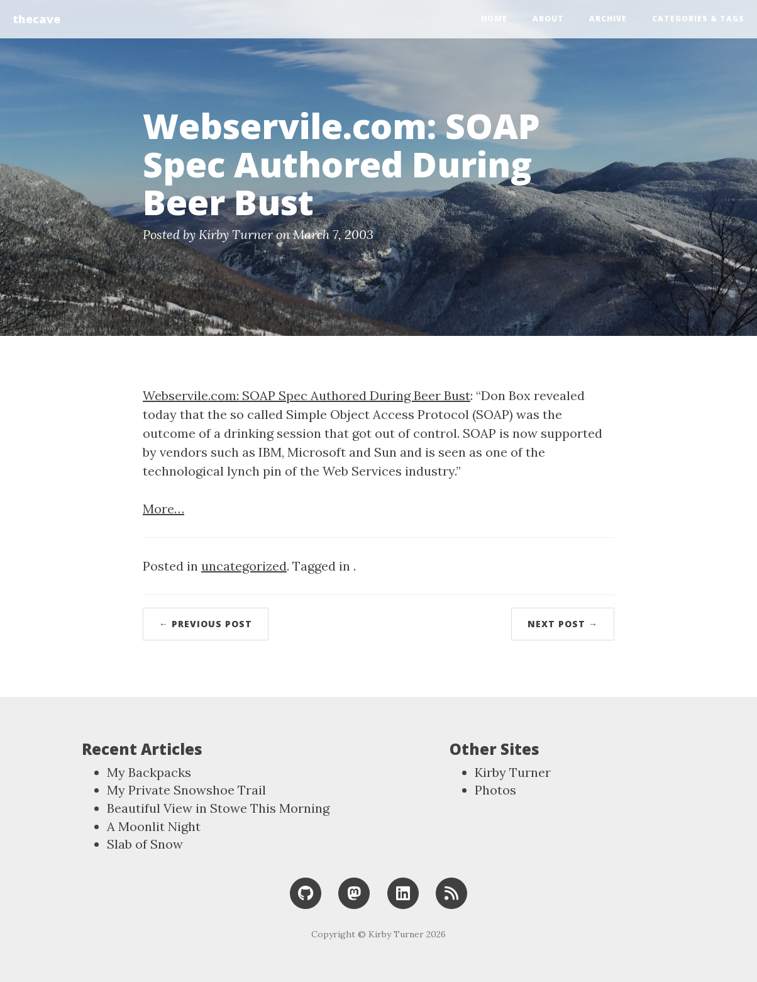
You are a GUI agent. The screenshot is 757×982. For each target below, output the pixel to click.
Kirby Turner (513, 772)
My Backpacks (149, 772)
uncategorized (244, 566)
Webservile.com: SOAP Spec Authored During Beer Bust (306, 395)
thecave (36, 18)
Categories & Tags (698, 18)
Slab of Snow (145, 844)
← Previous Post (205, 624)
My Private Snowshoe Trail (186, 790)
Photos (495, 790)
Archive (608, 18)
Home (494, 18)
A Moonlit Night (154, 826)
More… (163, 508)
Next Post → (563, 624)
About (548, 18)
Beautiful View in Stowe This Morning (218, 808)
